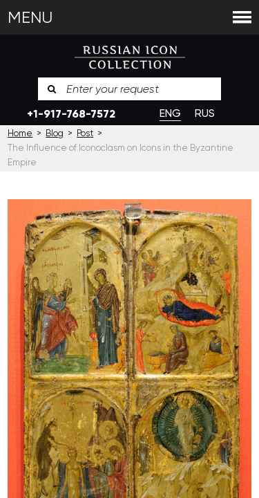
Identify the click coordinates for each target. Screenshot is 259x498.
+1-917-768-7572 (71, 113)
